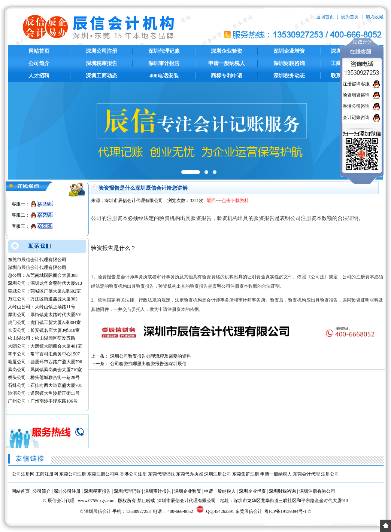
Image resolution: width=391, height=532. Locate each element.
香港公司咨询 (356, 106)
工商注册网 (47, 474)
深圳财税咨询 (289, 63)
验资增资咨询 (356, 95)
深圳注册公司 (217, 474)
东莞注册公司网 (103, 474)
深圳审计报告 (164, 63)
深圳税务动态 (289, 76)
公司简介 (38, 63)
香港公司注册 (133, 474)
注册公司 (330, 474)
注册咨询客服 (356, 83)
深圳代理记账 (164, 51)
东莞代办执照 (189, 474)
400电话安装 (164, 76)
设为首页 (350, 16)
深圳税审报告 (101, 63)
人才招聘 (38, 76)
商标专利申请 (226, 76)
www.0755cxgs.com (96, 500)
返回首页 (325, 16)
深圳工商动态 (101, 76)
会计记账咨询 (356, 117)
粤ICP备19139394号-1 (285, 511)
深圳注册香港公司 (317, 491)
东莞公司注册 (72, 474)
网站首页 (38, 51)
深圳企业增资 (289, 51)
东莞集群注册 (245, 474)
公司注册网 (23, 474)
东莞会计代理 (306, 474)
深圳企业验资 (226, 51)
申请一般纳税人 (226, 63)
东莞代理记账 (161, 474)
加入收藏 (375, 16)
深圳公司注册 (101, 51)
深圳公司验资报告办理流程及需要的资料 (150, 356)
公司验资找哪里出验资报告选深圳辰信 (148, 363)
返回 (211, 200)
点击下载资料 (235, 200)
